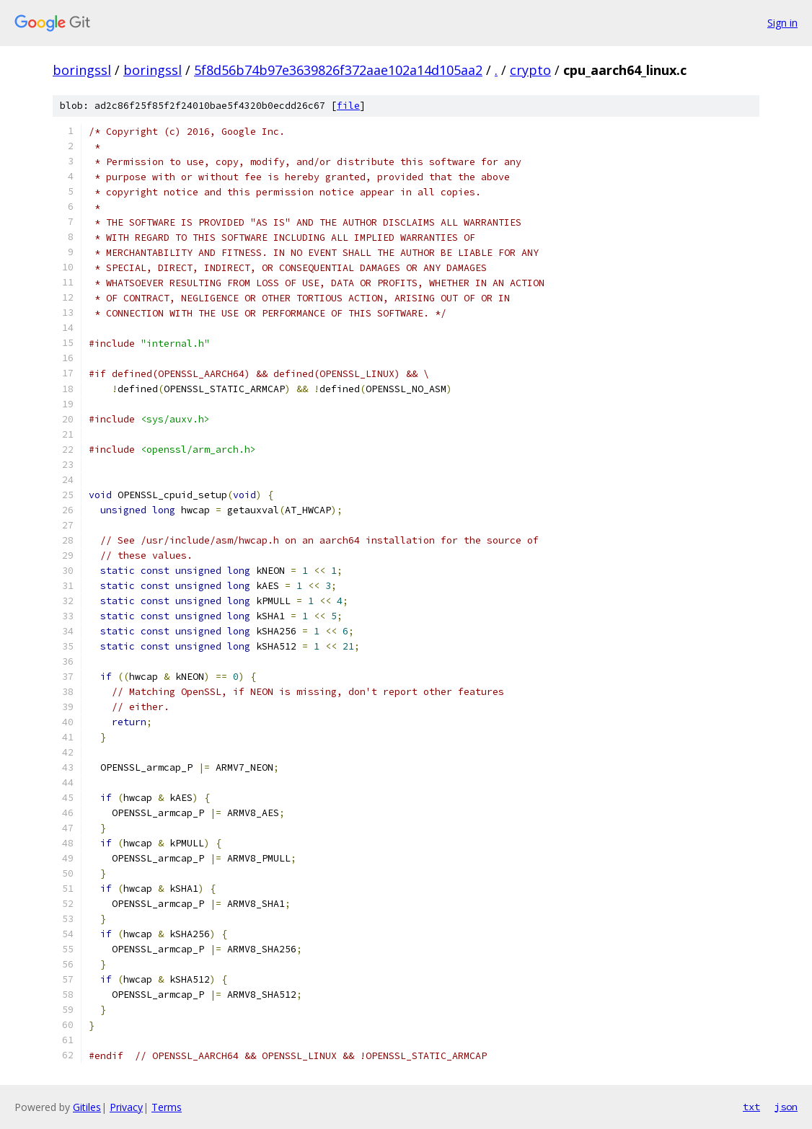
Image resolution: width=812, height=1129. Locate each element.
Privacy (126, 1107)
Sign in (782, 23)
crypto (530, 70)
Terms (166, 1107)
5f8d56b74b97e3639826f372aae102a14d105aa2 (338, 70)
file (348, 105)
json (786, 1106)
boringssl (82, 70)
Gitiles (87, 1107)
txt (751, 1106)
